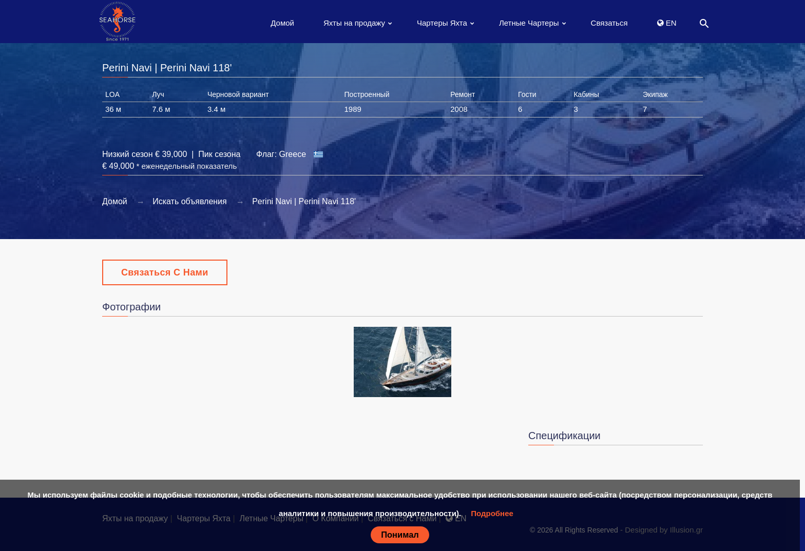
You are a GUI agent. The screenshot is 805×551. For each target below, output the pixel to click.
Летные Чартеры (529, 22)
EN (667, 22)
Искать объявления (189, 201)
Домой (282, 22)
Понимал (400, 534)
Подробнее (492, 513)
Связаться (609, 22)
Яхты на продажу (354, 22)
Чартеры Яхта (442, 22)
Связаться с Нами (164, 272)
